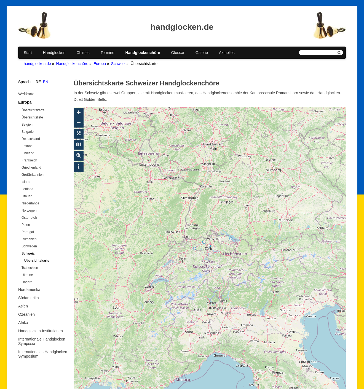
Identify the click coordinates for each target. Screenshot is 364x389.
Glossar (177, 52)
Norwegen (29, 210)
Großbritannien (33, 175)
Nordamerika (29, 289)
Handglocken (54, 52)
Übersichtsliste (32, 117)
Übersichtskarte (33, 110)
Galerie (202, 52)
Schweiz (118, 63)
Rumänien (29, 239)
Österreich (29, 218)
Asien (23, 306)
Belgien (27, 124)
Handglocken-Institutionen (40, 331)
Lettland (27, 189)
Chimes (82, 52)
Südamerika (28, 298)
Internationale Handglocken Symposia (41, 341)
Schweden (29, 246)
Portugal (28, 232)
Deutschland (31, 139)
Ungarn (27, 282)
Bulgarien (29, 132)
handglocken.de (37, 63)
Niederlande (30, 203)
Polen (26, 225)
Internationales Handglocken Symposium (42, 354)
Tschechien (30, 268)
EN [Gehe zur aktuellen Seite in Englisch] (45, 82)
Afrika (23, 322)
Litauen (27, 196)
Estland (27, 146)
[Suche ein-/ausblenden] (79, 156)
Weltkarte (26, 94)
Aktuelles (227, 52)
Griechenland (31, 167)
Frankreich (29, 160)
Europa (99, 63)
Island (26, 182)
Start (28, 52)
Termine (107, 52)
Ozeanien (26, 314)
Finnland (28, 153)
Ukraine (27, 275)
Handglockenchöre (142, 52)
